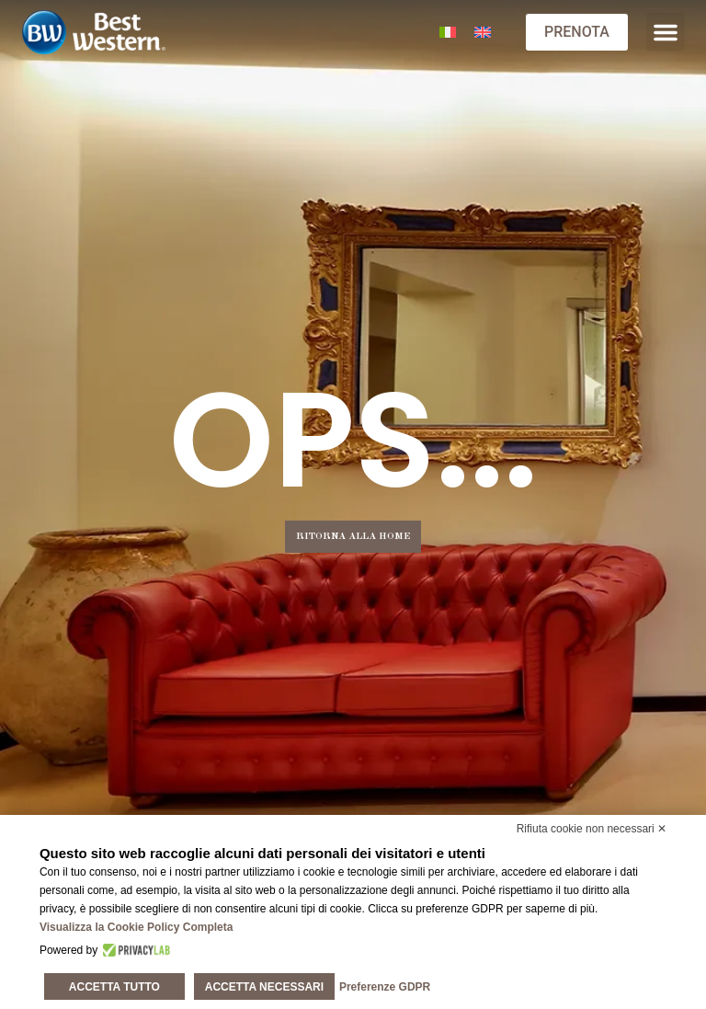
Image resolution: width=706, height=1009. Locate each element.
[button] (665, 32)
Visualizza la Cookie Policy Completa (136, 927)
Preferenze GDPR (384, 986)
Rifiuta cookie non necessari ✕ (591, 828)
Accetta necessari (264, 986)
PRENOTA (576, 31)
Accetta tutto (114, 986)
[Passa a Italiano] (447, 32)
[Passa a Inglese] (482, 32)
